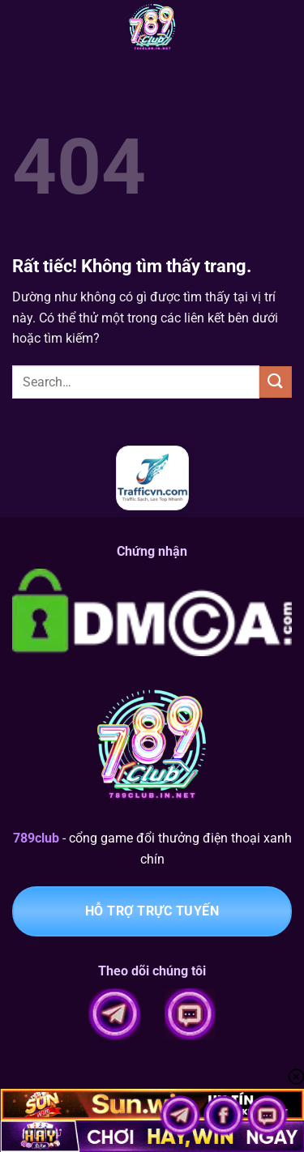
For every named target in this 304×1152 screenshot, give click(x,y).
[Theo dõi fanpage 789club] (225, 1114)
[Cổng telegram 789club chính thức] (181, 1114)
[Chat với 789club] (267, 1114)
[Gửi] (275, 382)
